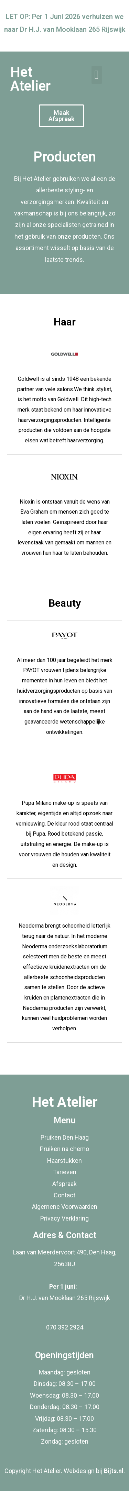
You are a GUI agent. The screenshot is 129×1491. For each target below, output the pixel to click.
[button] (97, 75)
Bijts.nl (113, 1470)
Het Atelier (30, 79)
